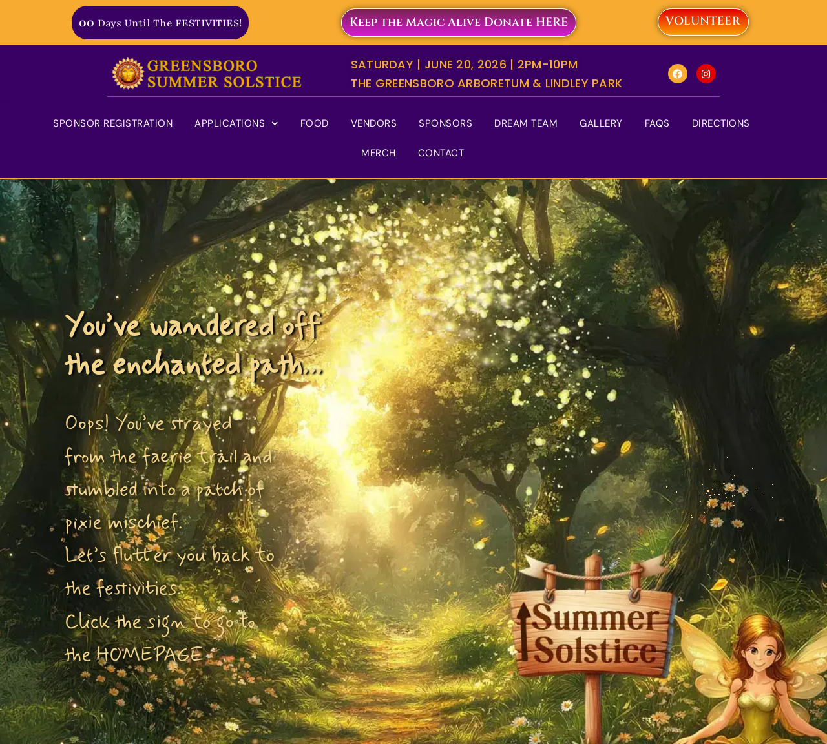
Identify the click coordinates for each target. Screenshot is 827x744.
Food (314, 123)
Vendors (374, 123)
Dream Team (526, 123)
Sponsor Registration (113, 123)
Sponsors (445, 123)
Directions (721, 123)
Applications (236, 124)
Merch (378, 153)
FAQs (657, 123)
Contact (441, 153)
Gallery (601, 123)
